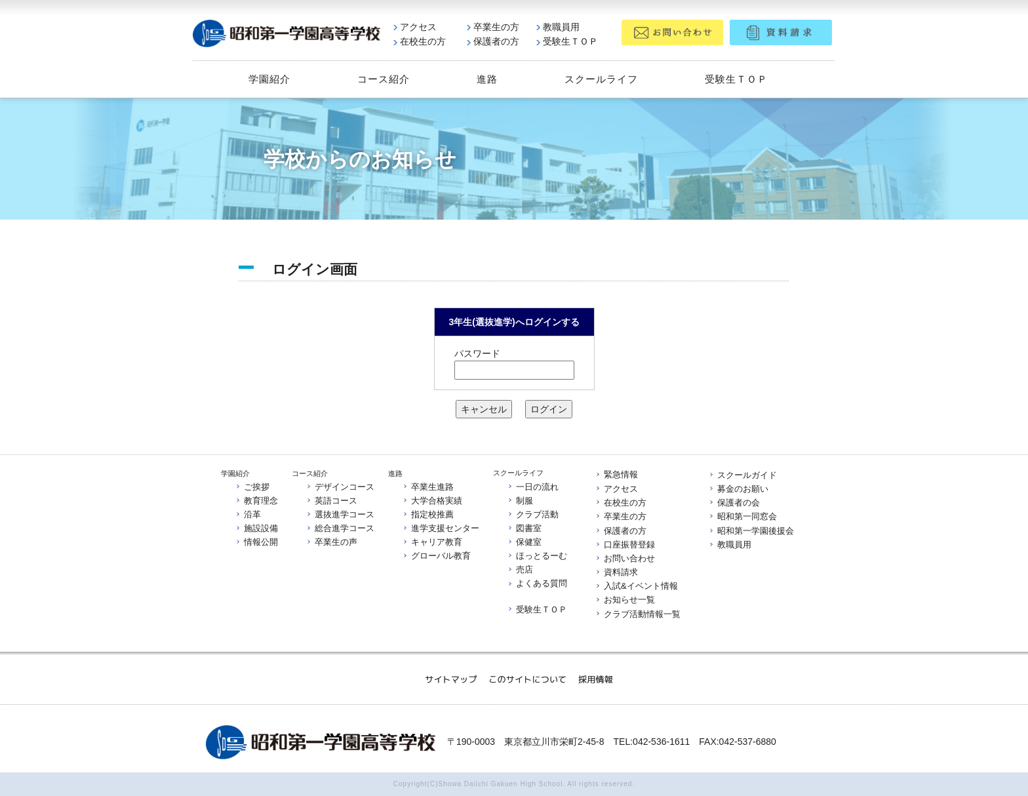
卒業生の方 (493, 27)
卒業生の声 (331, 542)
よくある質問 (537, 584)
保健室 (524, 542)
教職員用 (558, 27)
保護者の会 (734, 502)
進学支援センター (440, 528)
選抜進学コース (340, 514)
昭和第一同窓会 (742, 517)
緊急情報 (616, 475)
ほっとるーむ (537, 556)
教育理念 (256, 501)
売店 (520, 570)
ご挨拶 (252, 487)
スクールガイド (742, 475)
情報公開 (256, 542)
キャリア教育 (432, 542)
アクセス (415, 27)
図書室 (524, 528)
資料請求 (616, 572)
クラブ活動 (533, 514)
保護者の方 (493, 41)
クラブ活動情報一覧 (638, 614)
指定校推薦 (428, 514)
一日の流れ (533, 486)
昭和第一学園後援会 (751, 531)
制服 (520, 501)
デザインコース (340, 487)
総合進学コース (340, 528)
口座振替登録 (625, 544)
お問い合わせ (625, 558)
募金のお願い (738, 489)
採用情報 (595, 679)
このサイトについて (527, 679)
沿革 (248, 514)
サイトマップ (451, 679)
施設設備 (256, 528)
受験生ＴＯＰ (567, 41)
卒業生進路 (428, 486)
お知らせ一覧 (625, 600)
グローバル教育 (436, 556)
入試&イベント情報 (636, 586)
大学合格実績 (432, 501)
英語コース (331, 501)
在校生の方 (419, 41)
